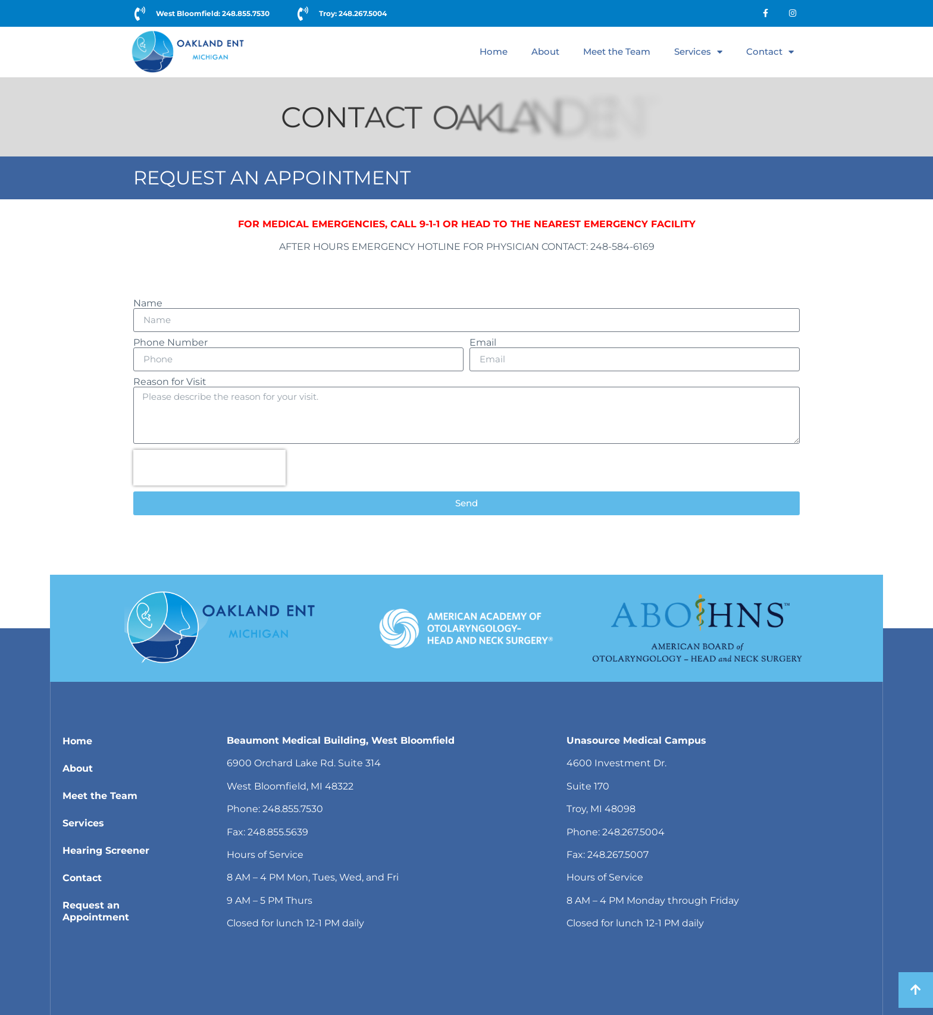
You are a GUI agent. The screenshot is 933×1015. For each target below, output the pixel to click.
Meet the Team (616, 51)
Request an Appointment (95, 911)
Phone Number (170, 342)
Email (482, 342)
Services (698, 52)
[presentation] (209, 467)
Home (494, 51)
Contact (770, 52)
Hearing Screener (105, 850)
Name (147, 303)
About (545, 51)
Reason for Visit (169, 382)
